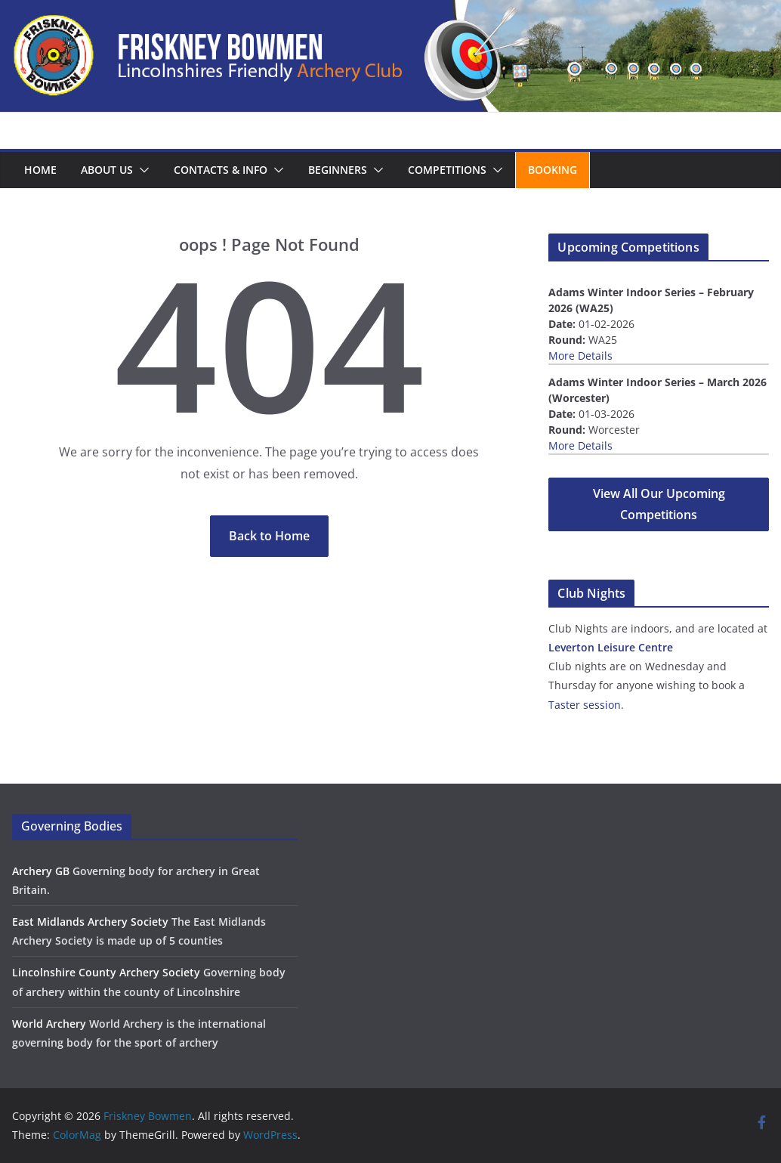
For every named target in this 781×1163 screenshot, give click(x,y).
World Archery (49, 1023)
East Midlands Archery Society (90, 921)
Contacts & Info (220, 169)
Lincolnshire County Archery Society (106, 972)
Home (40, 169)
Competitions (447, 169)
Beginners (337, 169)
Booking (552, 169)
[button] (141, 170)
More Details (580, 355)
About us (107, 169)
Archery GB (40, 871)
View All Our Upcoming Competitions (659, 504)
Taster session (584, 704)
